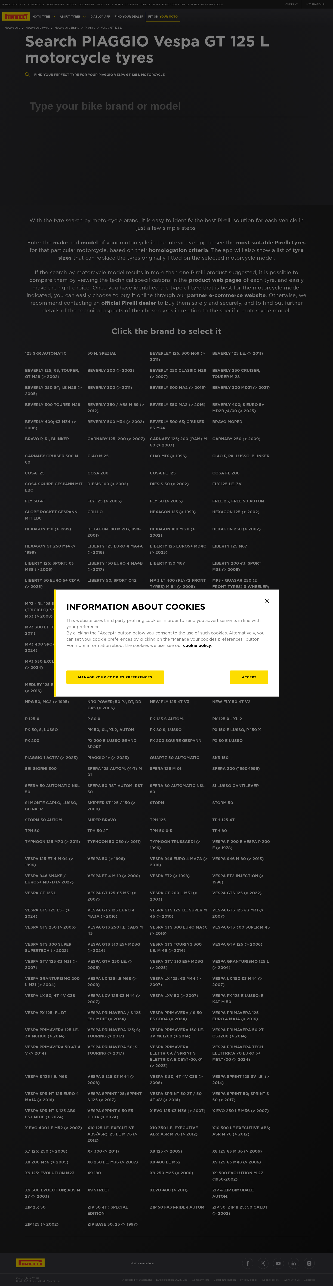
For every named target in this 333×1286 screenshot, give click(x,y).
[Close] (267, 601)
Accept (249, 677)
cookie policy (197, 645)
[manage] (115, 677)
